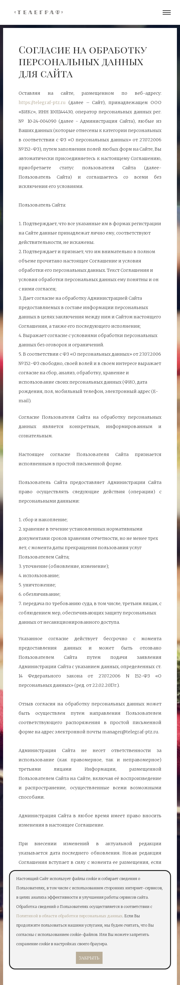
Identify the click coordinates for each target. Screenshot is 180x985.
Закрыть (89, 958)
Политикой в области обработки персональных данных (69, 916)
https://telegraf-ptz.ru (42, 102)
